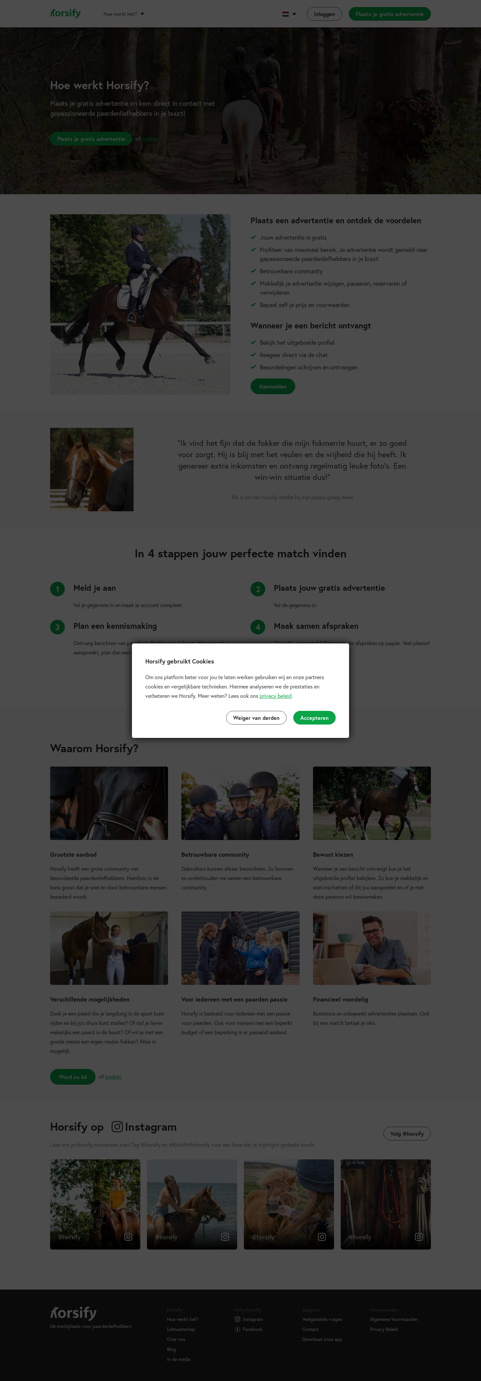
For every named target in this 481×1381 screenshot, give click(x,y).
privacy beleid (276, 695)
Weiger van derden (256, 717)
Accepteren (314, 717)
